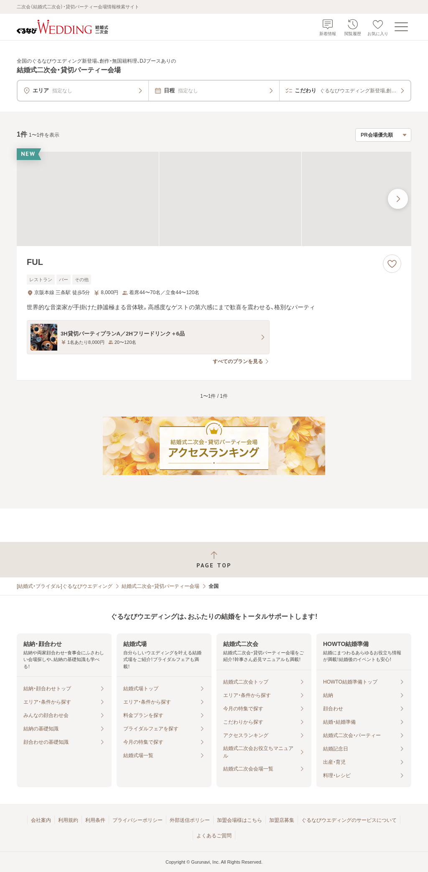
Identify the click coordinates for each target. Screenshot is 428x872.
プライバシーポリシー (137, 820)
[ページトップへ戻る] (214, 559)
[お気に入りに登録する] (392, 263)
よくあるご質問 (214, 836)
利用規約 (68, 820)
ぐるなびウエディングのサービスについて (349, 820)
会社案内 (41, 820)
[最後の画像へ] (398, 199)
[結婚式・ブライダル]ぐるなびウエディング (64, 586)
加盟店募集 (281, 820)
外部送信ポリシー (190, 820)
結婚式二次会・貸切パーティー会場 (160, 586)
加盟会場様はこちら (239, 820)
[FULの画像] (214, 199)
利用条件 (95, 820)
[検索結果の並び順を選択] (383, 135)
